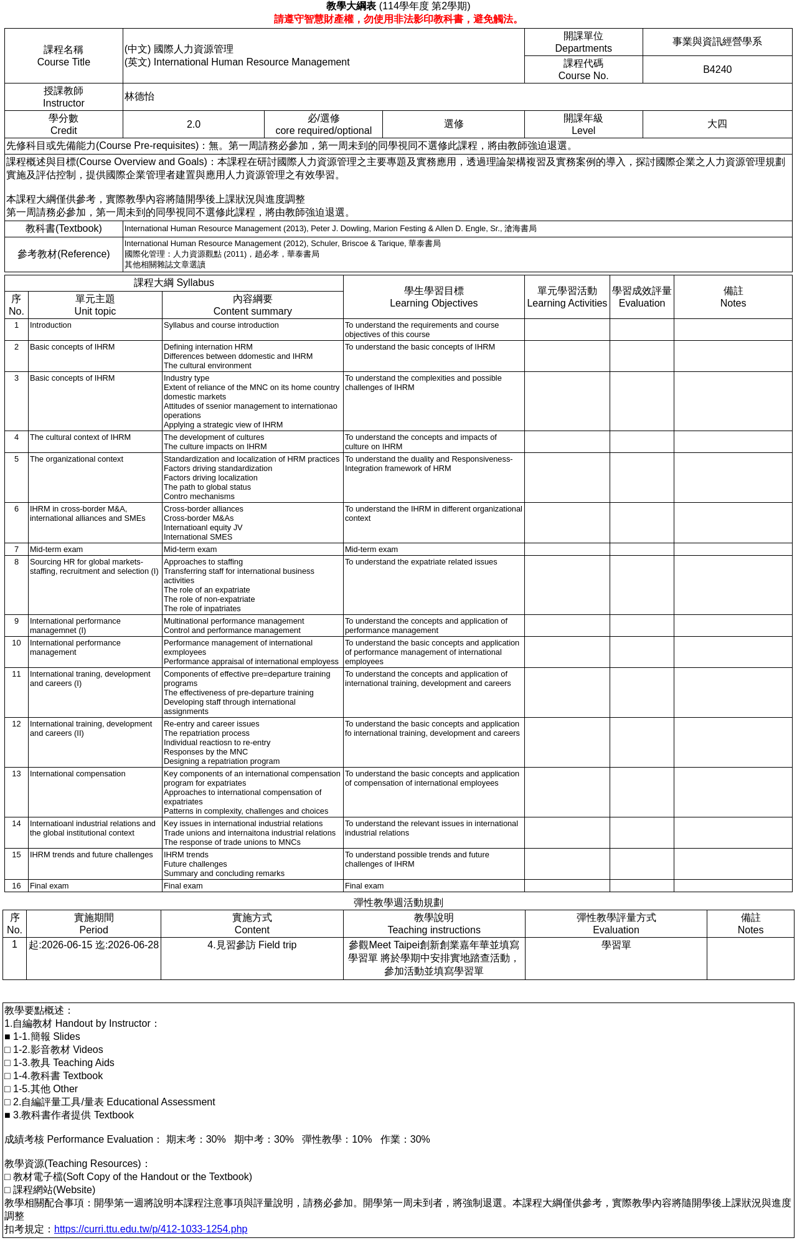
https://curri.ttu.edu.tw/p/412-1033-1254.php (150, 1229)
